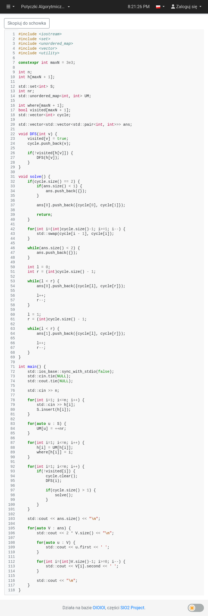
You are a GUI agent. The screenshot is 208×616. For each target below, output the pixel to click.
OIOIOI (99, 607)
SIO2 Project (132, 607)
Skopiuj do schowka (27, 23)
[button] (45, 7)
